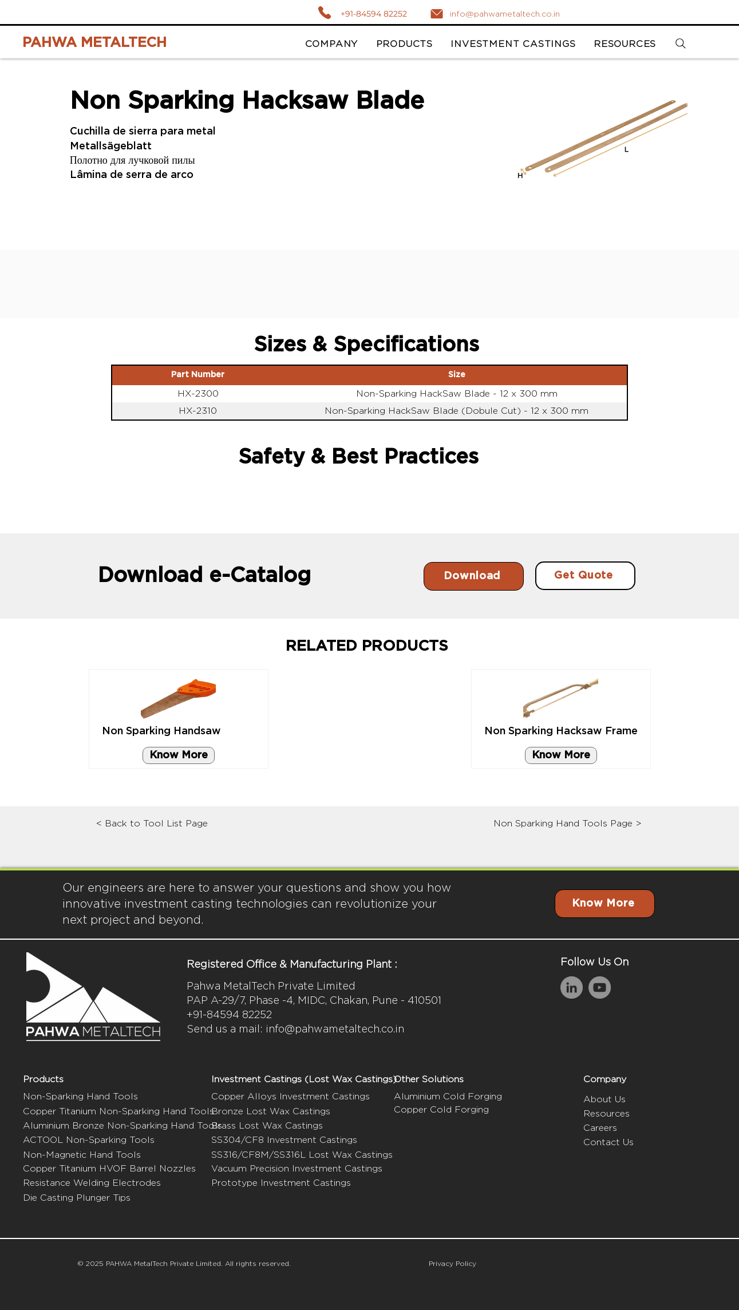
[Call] (324, 12)
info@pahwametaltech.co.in (335, 1028)
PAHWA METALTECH (94, 43)
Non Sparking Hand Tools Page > (567, 823)
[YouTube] (599, 987)
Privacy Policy (452, 1263)
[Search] (681, 43)
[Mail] (437, 13)
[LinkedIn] (571, 987)
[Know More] (179, 755)
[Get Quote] (585, 575)
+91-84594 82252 (374, 14)
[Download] (474, 576)
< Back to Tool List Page (152, 823)
